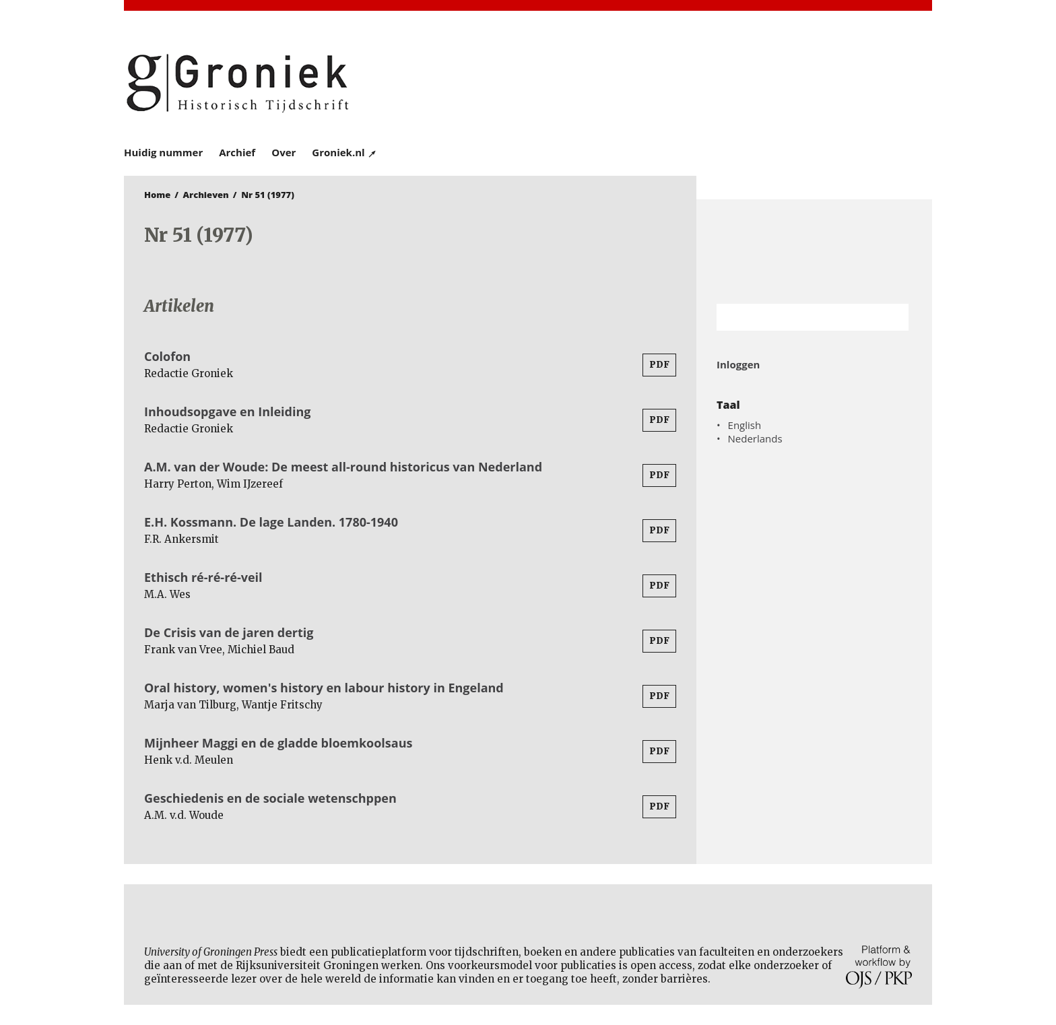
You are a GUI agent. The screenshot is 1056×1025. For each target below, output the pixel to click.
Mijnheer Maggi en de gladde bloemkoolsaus (278, 743)
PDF (659, 364)
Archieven (206, 195)
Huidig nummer (163, 152)
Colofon (167, 356)
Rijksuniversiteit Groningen (814, 251)
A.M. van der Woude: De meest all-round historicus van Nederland (343, 467)
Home (157, 195)
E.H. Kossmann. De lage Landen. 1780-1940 (271, 522)
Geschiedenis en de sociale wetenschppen (270, 798)
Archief (237, 152)
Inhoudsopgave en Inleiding (227, 411)
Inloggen (738, 364)
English (745, 425)
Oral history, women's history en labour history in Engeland (324, 688)
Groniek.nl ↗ (344, 152)
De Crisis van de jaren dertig (229, 632)
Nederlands (755, 438)
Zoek (892, 317)
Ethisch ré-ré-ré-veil (203, 577)
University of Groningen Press (723, 81)
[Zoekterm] (796, 317)
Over (283, 152)
